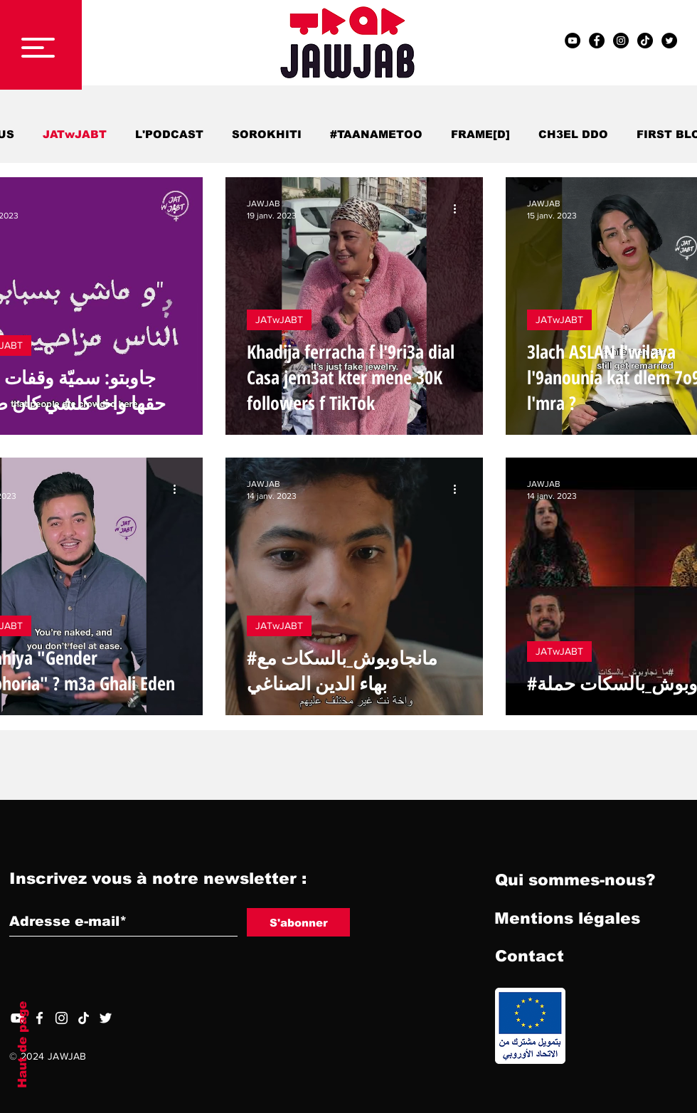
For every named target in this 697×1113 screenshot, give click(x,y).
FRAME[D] (480, 134)
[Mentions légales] (567, 918)
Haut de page (22, 1044)
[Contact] (529, 956)
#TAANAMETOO (376, 134)
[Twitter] (105, 1018)
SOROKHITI (267, 134)
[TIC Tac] (645, 40)
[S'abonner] (298, 922)
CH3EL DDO (573, 134)
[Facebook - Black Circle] (597, 40)
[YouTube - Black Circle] (572, 40)
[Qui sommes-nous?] (575, 880)
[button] (38, 48)
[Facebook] (39, 1018)
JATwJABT (75, 134)
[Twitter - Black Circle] (669, 40)
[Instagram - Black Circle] (621, 40)
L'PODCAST (169, 134)
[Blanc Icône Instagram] (61, 1018)
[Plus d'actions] (179, 208)
